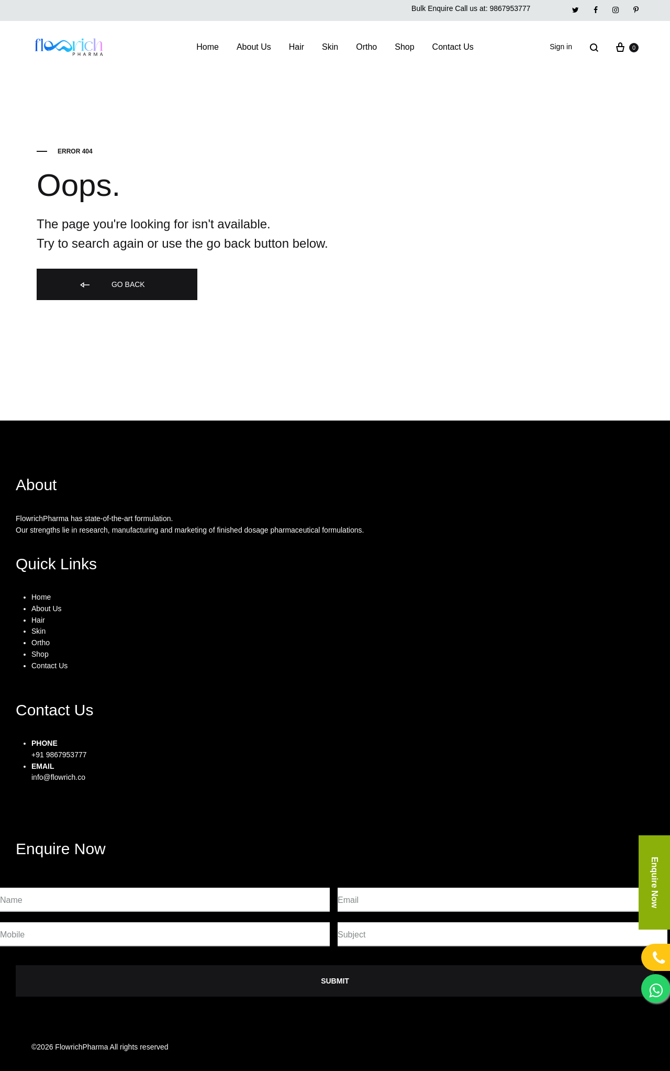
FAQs (573, 1047)
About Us (254, 46)
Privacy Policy (476, 1047)
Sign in (561, 46)
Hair (296, 46)
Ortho (366, 46)
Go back (112, 285)
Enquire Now (654, 882)
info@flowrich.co (58, 777)
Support (531, 1047)
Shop (404, 46)
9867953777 (509, 8)
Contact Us (453, 46)
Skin (330, 46)
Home (207, 46)
